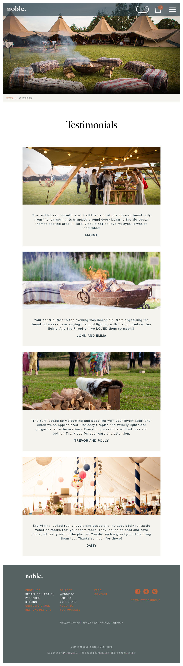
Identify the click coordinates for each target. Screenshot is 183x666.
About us (67, 606)
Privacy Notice (70, 623)
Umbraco (129, 653)
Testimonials (70, 609)
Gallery (66, 590)
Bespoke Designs (38, 609)
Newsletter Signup (145, 600)
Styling (31, 602)
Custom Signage (37, 606)
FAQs (98, 590)
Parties (65, 598)
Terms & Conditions (96, 623)
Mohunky (103, 653)
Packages (32, 598)
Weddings (67, 594)
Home (10, 98)
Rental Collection (40, 594)
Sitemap (118, 623)
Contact (101, 594)
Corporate (68, 602)
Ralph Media (70, 653)
